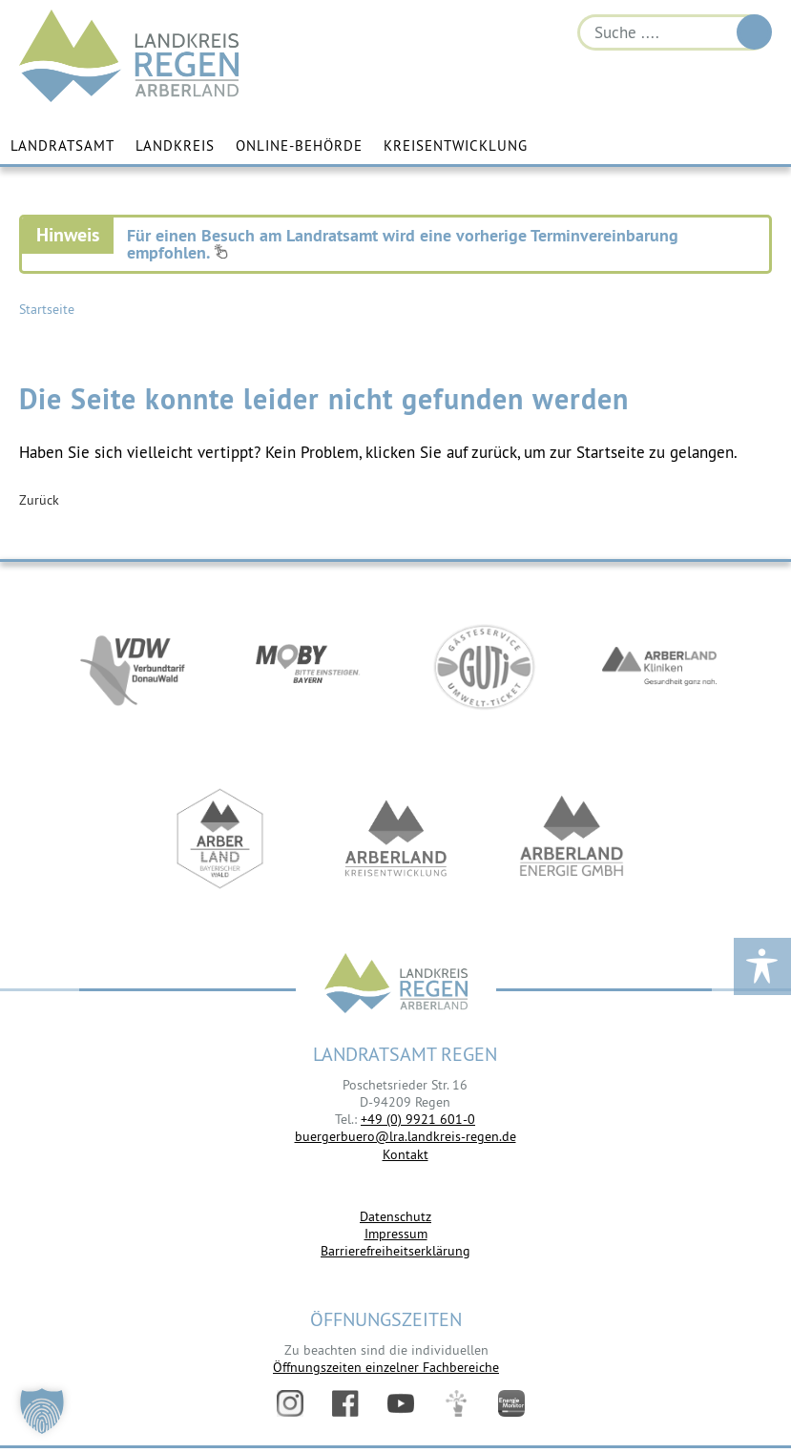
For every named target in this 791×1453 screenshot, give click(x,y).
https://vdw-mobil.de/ (132, 667)
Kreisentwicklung (456, 145)
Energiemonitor (511, 1403)
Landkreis (175, 145)
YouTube (400, 1403)
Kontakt (405, 1154)
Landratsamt (62, 145)
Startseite (46, 309)
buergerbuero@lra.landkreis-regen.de (405, 1136)
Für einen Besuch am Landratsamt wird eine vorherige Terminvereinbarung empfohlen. (402, 243)
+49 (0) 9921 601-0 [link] (418, 1119)
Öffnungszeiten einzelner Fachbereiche (386, 1367)
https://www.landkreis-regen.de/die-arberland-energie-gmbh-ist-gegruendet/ (571, 838)
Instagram (290, 1403)
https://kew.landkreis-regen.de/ (396, 838)
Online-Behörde (299, 145)
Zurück (39, 500)
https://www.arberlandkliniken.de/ (659, 667)
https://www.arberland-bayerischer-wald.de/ (220, 838)
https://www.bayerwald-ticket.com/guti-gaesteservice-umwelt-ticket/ (484, 667)
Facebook (345, 1403)
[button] (42, 1411)
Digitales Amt (456, 1403)
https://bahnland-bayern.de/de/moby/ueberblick (308, 667)
